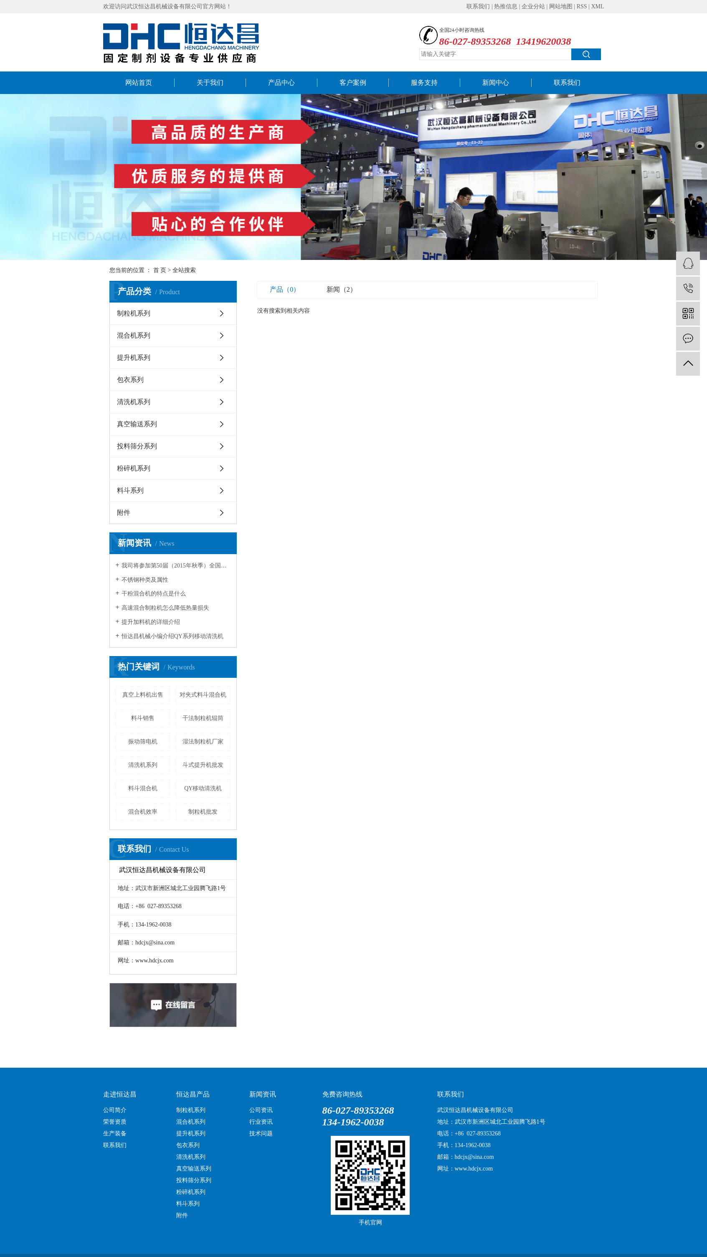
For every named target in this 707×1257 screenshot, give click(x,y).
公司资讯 (261, 1110)
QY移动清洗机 (203, 788)
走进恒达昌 (120, 1094)
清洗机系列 (133, 401)
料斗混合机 (142, 788)
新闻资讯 (262, 1094)
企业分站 (533, 6)
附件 (123, 512)
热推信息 (505, 6)
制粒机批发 (203, 812)
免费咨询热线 (342, 1094)
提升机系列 (133, 357)
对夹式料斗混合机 (203, 695)
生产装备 (115, 1133)
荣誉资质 (115, 1122)
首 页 (160, 270)
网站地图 (561, 6)
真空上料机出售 (142, 695)
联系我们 (478, 6)
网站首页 (138, 82)
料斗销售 (143, 718)
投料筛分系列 (137, 446)
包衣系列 (130, 379)
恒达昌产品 (193, 1094)
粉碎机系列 (133, 468)
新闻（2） (342, 289)
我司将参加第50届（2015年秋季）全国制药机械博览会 (176, 565)
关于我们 (210, 82)
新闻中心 (495, 82)
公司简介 (115, 1110)
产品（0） (285, 289)
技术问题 (261, 1133)
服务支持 (424, 82)
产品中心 (281, 82)
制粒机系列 (133, 313)
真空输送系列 (137, 423)
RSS (582, 6)
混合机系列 (133, 335)
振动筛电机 (142, 741)
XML (597, 6)
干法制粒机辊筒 (202, 718)
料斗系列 (130, 490)
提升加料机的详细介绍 (151, 622)
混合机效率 (142, 812)
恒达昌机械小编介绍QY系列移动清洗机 (172, 636)
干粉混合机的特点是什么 (154, 593)
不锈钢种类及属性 (145, 580)
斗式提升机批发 (202, 765)
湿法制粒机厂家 (202, 741)
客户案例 (353, 82)
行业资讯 (261, 1122)
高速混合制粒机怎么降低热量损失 (165, 608)
